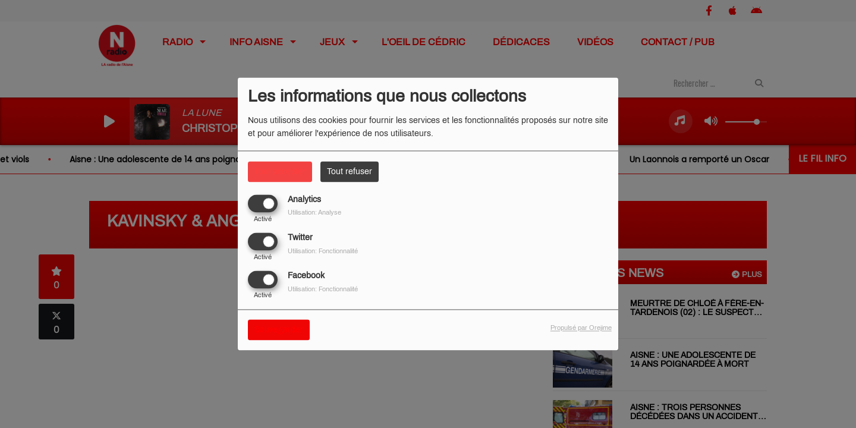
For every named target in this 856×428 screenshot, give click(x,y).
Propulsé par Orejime (581, 328)
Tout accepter (280, 171)
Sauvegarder (278, 330)
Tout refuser (349, 171)
